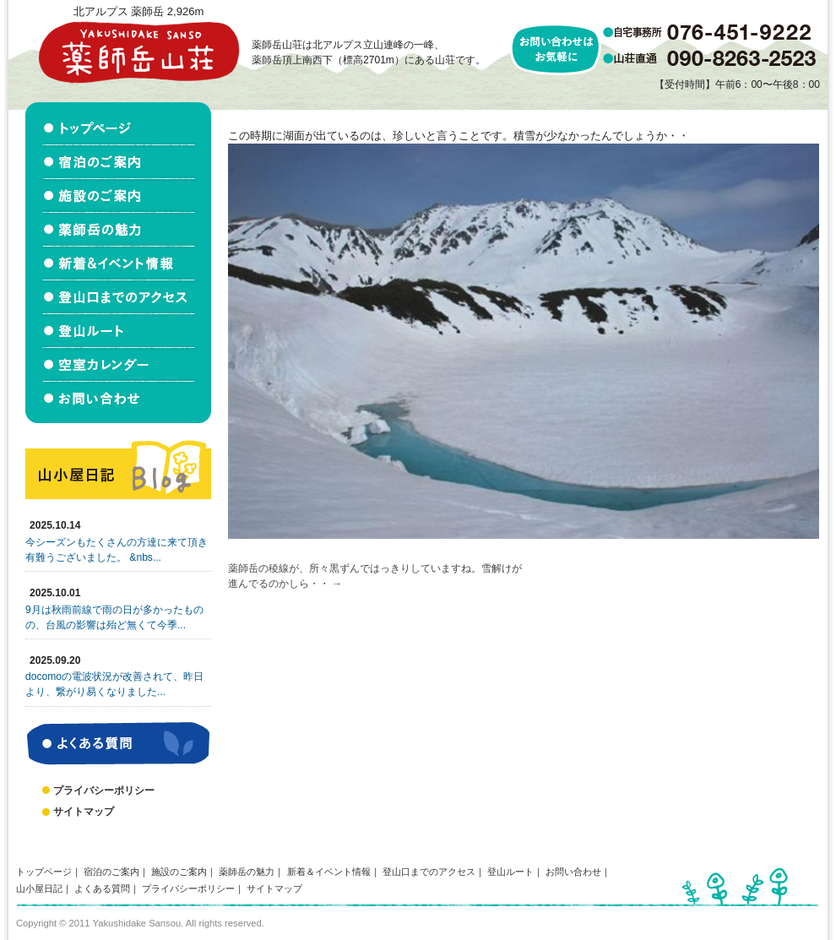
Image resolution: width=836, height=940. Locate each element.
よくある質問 (102, 888)
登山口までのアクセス (429, 872)
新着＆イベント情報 (329, 872)
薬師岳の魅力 (246, 872)
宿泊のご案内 (111, 872)
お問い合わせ (573, 872)
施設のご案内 (179, 872)
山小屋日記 (39, 888)
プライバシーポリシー (104, 790)
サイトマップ (83, 812)
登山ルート (510, 872)
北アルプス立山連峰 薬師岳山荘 (138, 52)
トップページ (44, 872)
